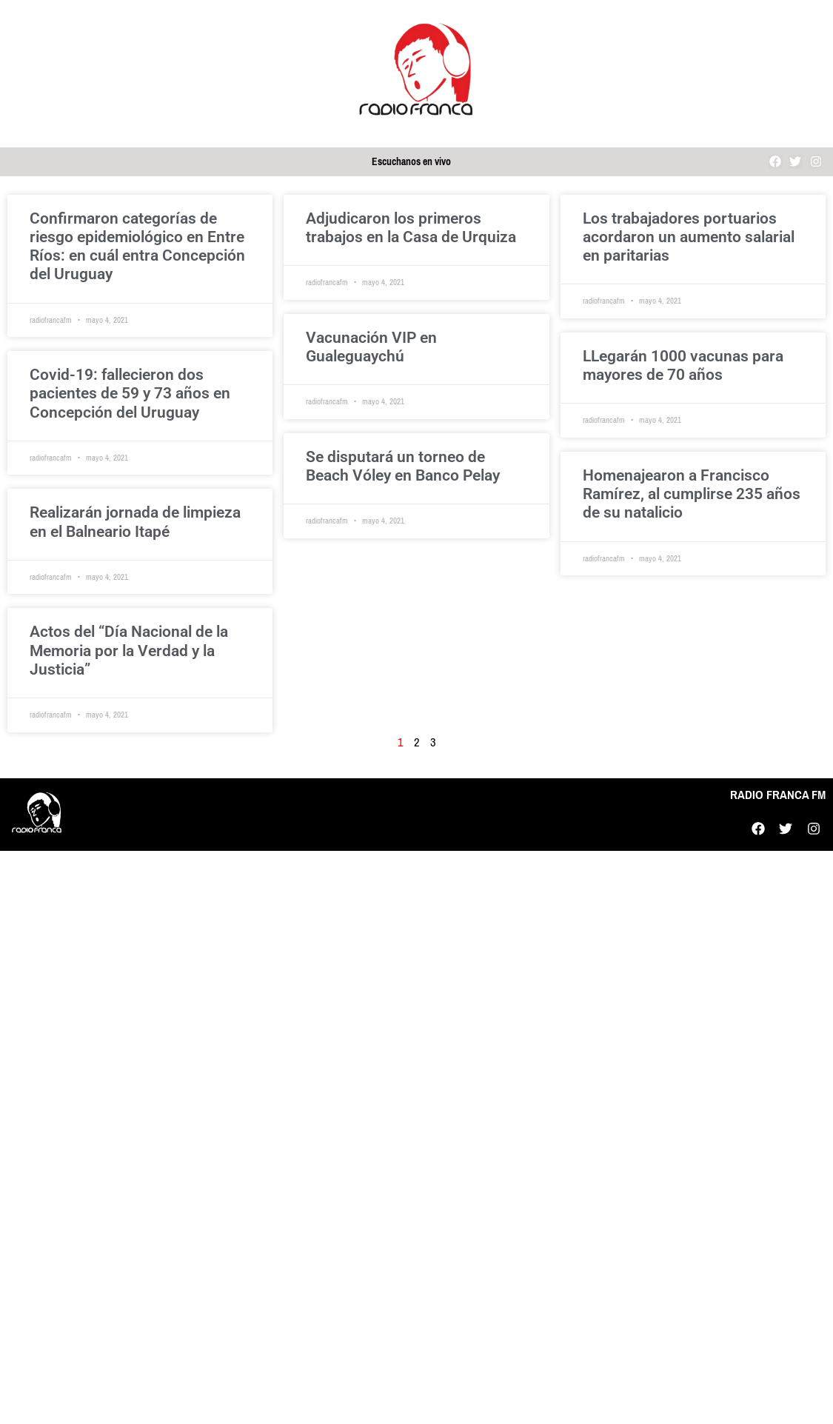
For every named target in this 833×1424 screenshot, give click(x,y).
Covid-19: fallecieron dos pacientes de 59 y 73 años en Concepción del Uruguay (130, 393)
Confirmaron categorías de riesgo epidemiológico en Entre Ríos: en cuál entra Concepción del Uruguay (137, 247)
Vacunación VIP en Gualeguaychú (371, 347)
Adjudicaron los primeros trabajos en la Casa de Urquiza (411, 228)
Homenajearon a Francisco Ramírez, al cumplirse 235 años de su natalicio (691, 494)
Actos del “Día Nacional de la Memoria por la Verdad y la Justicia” (129, 650)
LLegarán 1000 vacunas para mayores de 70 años (683, 365)
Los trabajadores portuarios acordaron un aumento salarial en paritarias (688, 237)
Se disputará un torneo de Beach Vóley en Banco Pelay (403, 466)
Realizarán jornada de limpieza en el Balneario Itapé (135, 522)
